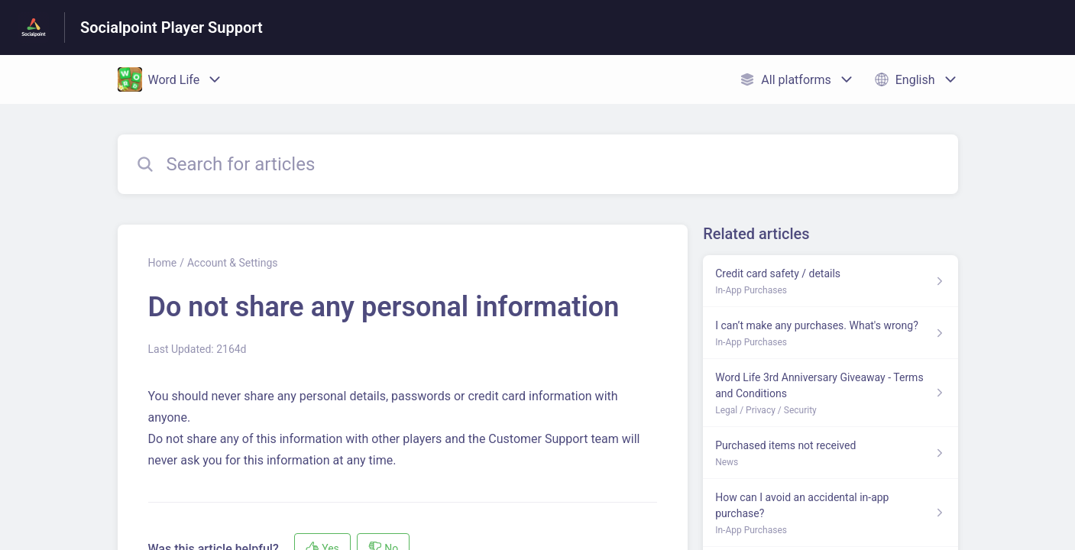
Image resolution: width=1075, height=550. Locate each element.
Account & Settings (232, 263)
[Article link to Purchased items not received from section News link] (830, 453)
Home (162, 263)
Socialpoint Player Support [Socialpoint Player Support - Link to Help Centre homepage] (171, 27)
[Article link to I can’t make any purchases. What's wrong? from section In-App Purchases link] (830, 333)
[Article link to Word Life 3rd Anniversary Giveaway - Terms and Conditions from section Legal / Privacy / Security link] (830, 393)
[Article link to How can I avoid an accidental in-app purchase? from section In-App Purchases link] (830, 513)
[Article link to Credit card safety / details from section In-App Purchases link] (830, 281)
